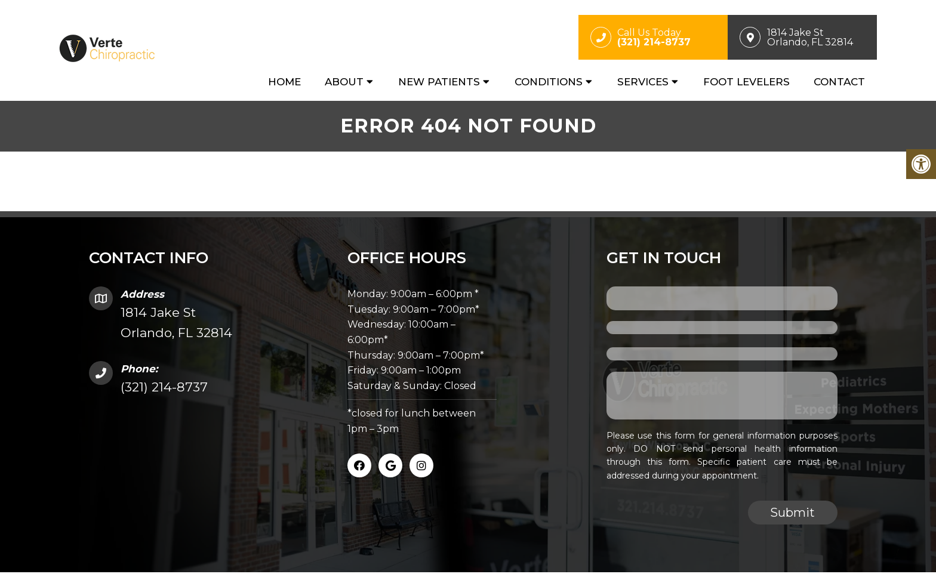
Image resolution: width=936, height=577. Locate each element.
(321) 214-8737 (164, 386)
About (344, 82)
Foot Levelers (746, 82)
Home (284, 82)
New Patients (439, 82)
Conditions (549, 82)
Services (643, 82)
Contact (839, 82)
